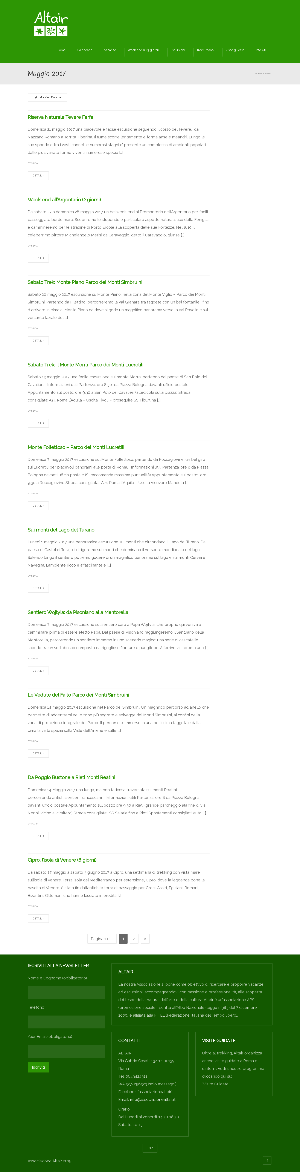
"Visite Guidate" (216, 1084)
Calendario (84, 50)
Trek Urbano (205, 50)
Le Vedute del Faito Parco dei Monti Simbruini (78, 695)
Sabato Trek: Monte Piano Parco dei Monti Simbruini (85, 282)
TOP (150, 1148)
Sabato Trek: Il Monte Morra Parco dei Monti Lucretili (85, 365)
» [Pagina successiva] (145, 938)
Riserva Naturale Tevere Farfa (60, 117)
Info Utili (261, 50)
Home (61, 50)
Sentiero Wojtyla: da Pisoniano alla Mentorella (78, 612)
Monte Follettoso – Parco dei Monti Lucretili (76, 447)
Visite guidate (234, 50)
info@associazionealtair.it (152, 1099)
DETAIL (38, 175)
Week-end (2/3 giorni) (143, 50)
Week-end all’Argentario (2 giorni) (64, 199)
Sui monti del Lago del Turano (61, 530)
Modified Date (48, 97)
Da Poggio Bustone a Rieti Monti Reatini (71, 777)
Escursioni (178, 50)
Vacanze (110, 50)
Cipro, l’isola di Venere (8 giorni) (62, 860)
